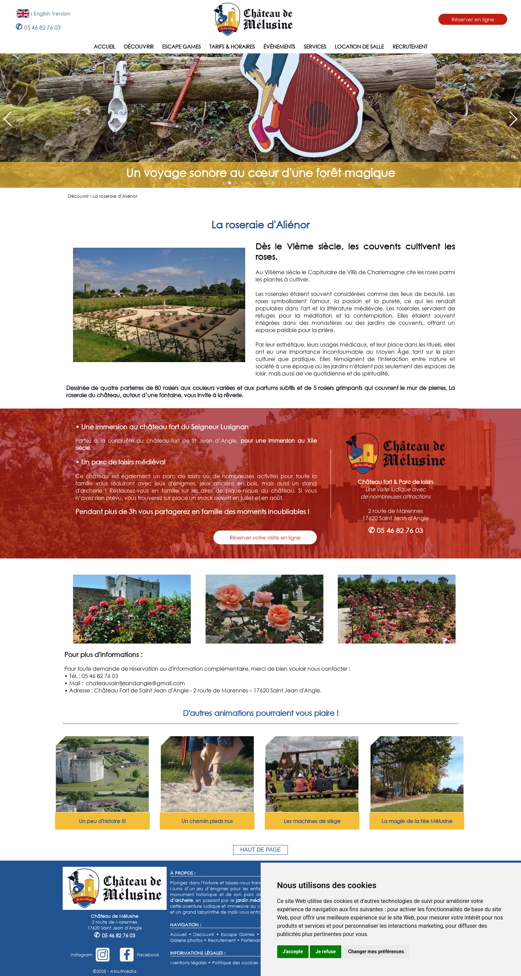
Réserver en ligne (472, 19)
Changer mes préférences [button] (376, 951)
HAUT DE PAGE (260, 850)
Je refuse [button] (325, 951)
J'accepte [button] (293, 951)
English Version (52, 13)
